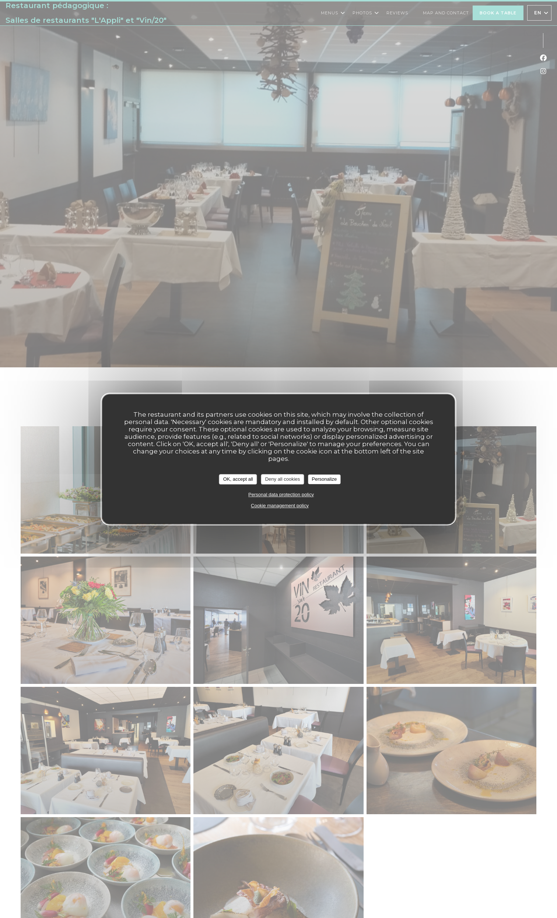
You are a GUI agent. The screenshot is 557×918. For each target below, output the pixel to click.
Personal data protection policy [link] (281, 494)
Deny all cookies (282, 479)
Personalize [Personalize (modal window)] (324, 479)
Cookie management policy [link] (280, 505)
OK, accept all (238, 479)
